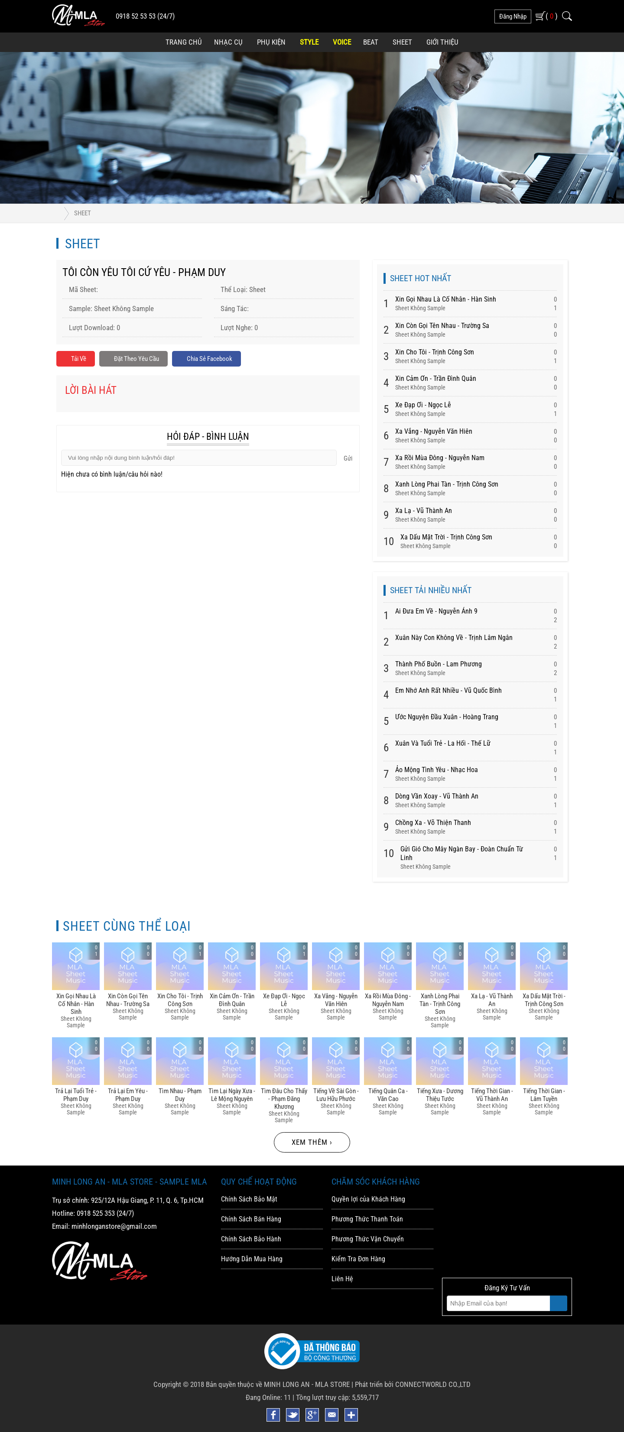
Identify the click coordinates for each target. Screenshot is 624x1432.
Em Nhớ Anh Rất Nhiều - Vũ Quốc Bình (448, 690)
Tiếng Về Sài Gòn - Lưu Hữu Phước (336, 1095)
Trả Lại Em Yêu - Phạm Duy (128, 1095)
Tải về (76, 359)
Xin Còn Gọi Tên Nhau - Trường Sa (442, 325)
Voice (342, 42)
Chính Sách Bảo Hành (251, 1239)
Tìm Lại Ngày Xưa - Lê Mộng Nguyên (231, 1095)
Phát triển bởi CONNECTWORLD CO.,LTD (413, 1384)
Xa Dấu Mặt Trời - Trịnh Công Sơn (446, 537)
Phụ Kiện (271, 42)
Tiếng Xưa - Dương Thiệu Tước (440, 1095)
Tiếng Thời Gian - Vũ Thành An (492, 1095)
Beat (370, 42)
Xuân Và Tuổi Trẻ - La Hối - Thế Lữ (443, 743)
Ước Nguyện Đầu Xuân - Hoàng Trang (446, 717)
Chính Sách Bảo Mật (249, 1199)
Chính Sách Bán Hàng (251, 1219)
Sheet (402, 42)
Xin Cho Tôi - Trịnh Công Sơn (434, 352)
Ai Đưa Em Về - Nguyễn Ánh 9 (436, 611)
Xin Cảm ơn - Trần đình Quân (435, 378)
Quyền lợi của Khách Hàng (368, 1199)
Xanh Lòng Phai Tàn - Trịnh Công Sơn (446, 484)
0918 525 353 (96, 1213)
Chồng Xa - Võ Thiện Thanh (433, 822)
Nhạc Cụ (228, 42)
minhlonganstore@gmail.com (114, 1226)
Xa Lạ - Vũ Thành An (423, 511)
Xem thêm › (312, 1142)
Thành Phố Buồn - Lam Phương (438, 664)
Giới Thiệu (442, 42)
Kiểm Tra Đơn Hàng (358, 1259)
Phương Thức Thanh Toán (367, 1219)
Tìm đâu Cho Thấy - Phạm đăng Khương (284, 1099)
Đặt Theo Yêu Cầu (139, 359)
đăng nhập (512, 16)
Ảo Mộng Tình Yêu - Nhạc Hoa (436, 770)
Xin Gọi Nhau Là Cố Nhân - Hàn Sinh (445, 299)
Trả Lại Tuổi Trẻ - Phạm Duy (76, 1095)
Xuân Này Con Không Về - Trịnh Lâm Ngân (454, 637)
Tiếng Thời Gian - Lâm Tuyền (544, 1095)
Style (309, 42)
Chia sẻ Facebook (220, 359)
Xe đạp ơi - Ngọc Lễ (423, 405)
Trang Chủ (184, 42)
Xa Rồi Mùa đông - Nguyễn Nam (439, 458)
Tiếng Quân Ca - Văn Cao (388, 1095)
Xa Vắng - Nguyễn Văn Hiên (433, 431)
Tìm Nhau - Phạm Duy (180, 1095)
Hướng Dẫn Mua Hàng (252, 1259)
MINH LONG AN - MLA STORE (307, 1384)
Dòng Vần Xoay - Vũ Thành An (436, 796)
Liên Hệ (342, 1279)
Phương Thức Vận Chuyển (368, 1239)
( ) (552, 15)
